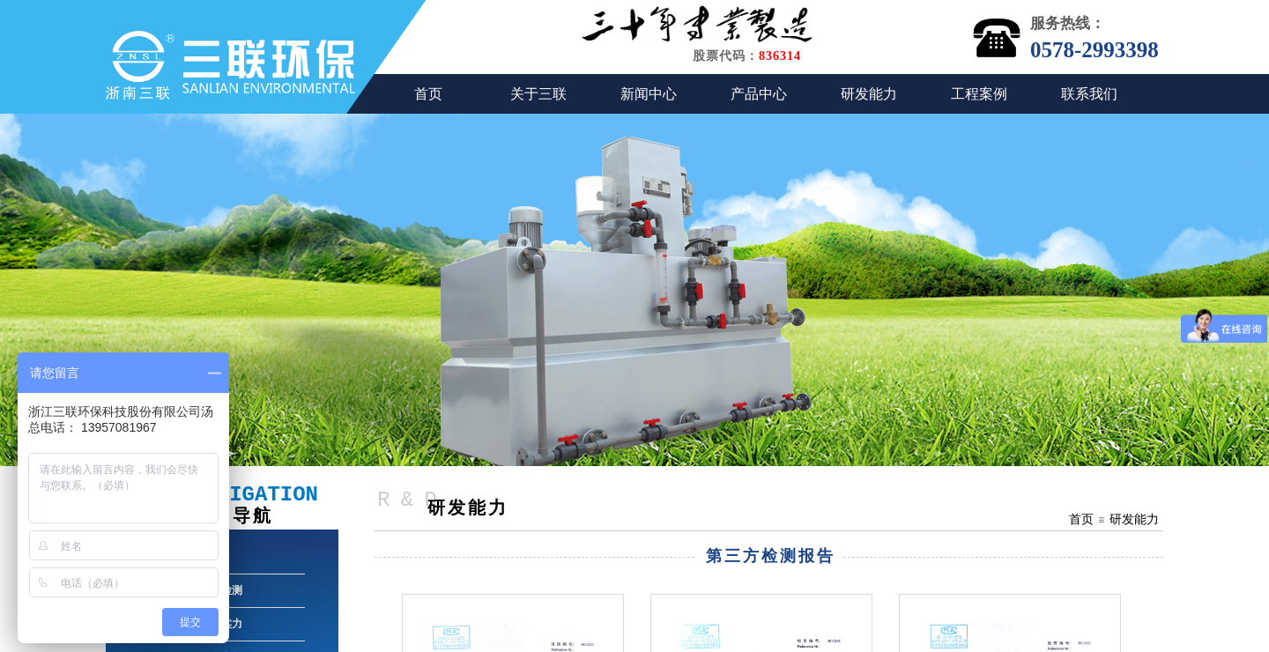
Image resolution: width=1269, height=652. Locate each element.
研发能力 (869, 93)
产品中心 (759, 93)
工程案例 (979, 93)
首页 (428, 93)
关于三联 (538, 93)
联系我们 (1089, 93)
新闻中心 (648, 93)
